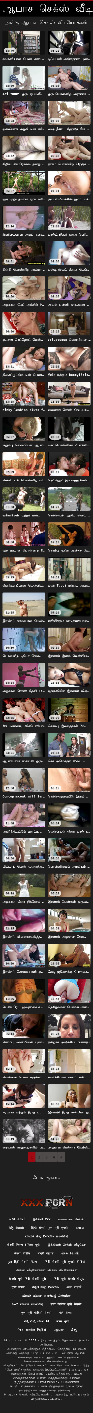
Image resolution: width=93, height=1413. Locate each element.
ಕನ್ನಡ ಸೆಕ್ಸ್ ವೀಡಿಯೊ (45, 1287)
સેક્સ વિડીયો (70, 1253)
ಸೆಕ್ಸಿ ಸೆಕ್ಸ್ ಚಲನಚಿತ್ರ (36, 1321)
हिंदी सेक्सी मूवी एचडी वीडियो (65, 1262)
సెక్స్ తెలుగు (16, 1227)
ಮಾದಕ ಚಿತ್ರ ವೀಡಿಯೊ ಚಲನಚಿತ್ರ (46, 1236)
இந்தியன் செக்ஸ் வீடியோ (67, 1245)
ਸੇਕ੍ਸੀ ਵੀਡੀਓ (46, 1253)
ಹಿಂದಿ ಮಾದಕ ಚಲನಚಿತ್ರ (27, 1304)
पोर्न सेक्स (65, 1312)
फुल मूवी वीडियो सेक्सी (36, 1312)
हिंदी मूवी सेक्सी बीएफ (69, 1279)
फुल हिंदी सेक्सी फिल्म (22, 1262)
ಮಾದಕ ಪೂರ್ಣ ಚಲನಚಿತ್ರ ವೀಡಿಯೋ (46, 1296)
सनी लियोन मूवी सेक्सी (66, 1304)
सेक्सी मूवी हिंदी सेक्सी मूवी (27, 1279)
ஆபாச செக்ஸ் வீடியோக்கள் (29, 1394)
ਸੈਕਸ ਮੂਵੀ (63, 1321)
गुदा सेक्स (18, 1287)
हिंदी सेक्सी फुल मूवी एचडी (49, 1227)
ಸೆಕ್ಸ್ (73, 1329)
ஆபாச (59, 1329)
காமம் (80, 1227)
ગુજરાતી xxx (42, 1219)
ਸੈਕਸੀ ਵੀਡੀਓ (22, 1253)
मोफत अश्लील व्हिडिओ (32, 1329)
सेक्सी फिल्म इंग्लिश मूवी (23, 1245)
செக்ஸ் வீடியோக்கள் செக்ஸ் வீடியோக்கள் (46, 1270)
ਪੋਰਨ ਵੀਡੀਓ (74, 1287)
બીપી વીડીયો (17, 1219)
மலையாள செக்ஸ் (71, 1219)
